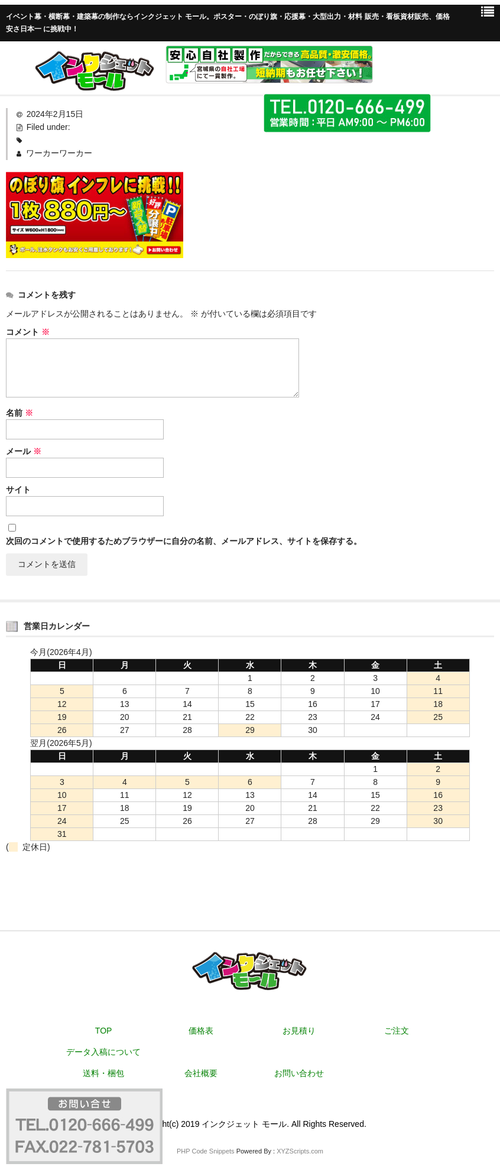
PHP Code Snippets (206, 1151)
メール (23, 451)
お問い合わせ (299, 1073)
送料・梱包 (103, 1073)
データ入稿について (103, 1052)
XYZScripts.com (300, 1151)
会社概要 (200, 1073)
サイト (18, 489)
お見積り (299, 1030)
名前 (19, 413)
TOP (103, 1030)
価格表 (201, 1030)
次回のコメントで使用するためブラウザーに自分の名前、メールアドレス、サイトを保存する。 (184, 541)
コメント (28, 332)
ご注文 (396, 1030)
